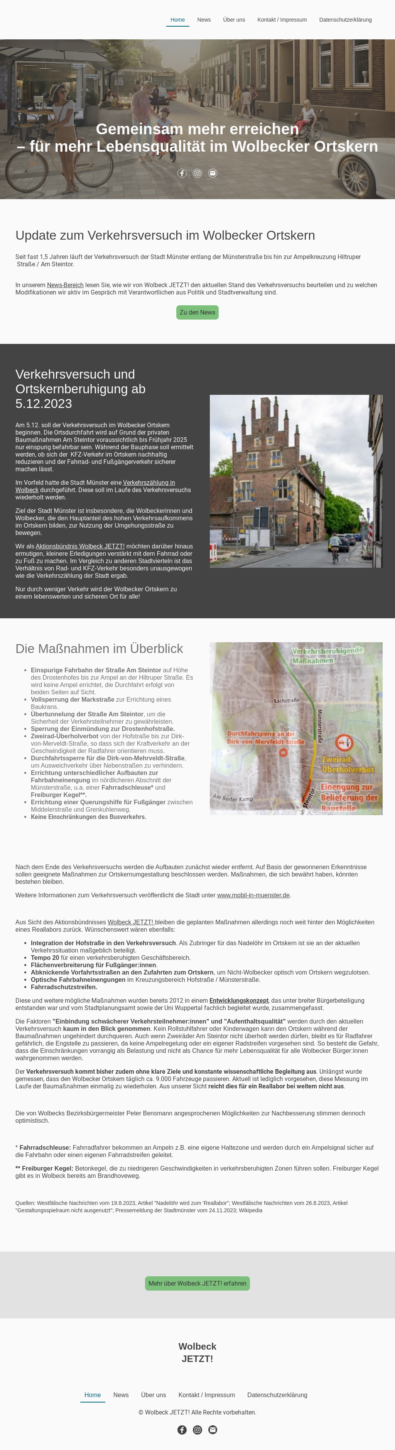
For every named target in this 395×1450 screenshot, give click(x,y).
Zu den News (197, 312)
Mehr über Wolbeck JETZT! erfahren (197, 1283)
